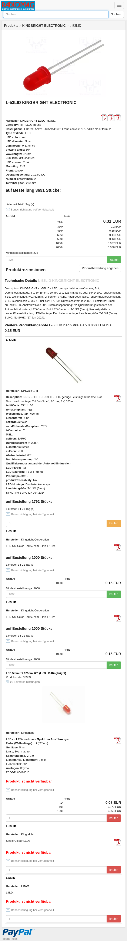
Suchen (116, 14)
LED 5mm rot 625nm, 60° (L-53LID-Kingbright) (36, 673)
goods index (10, 938)
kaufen (114, 259)
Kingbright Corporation (35, 539)
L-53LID (11, 339)
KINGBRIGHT (30, 390)
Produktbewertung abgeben (100, 268)
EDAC (25, 886)
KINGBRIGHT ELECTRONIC (38, 120)
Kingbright (27, 732)
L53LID (10, 877)
